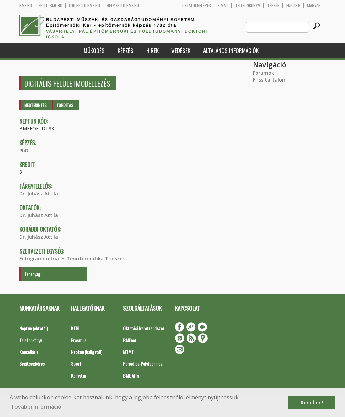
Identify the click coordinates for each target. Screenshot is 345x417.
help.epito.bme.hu (123, 5)
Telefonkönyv (247, 5)
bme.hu (25, 5)
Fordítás (65, 105)
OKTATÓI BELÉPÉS (196, 5)
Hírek (152, 50)
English (293, 5)
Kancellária (28, 351)
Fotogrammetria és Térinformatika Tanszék (72, 258)
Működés (94, 50)
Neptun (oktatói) (33, 328)
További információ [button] (36, 406)
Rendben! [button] (312, 402)
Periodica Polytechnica (142, 363)
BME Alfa (131, 375)
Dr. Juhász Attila (38, 193)
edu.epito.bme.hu (84, 5)
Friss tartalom (270, 79)
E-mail (223, 5)
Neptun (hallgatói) (86, 351)
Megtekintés (35, 105)
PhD (23, 150)
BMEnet (129, 340)
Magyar (314, 5)
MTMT (128, 351)
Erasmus (78, 340)
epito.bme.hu (50, 5)
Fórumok (263, 73)
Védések (180, 50)
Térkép (273, 5)
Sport (76, 363)
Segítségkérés (32, 363)
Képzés (125, 50)
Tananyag (32, 273)
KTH (75, 328)
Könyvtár (78, 375)
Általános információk (231, 50)
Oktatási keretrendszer (143, 328)
